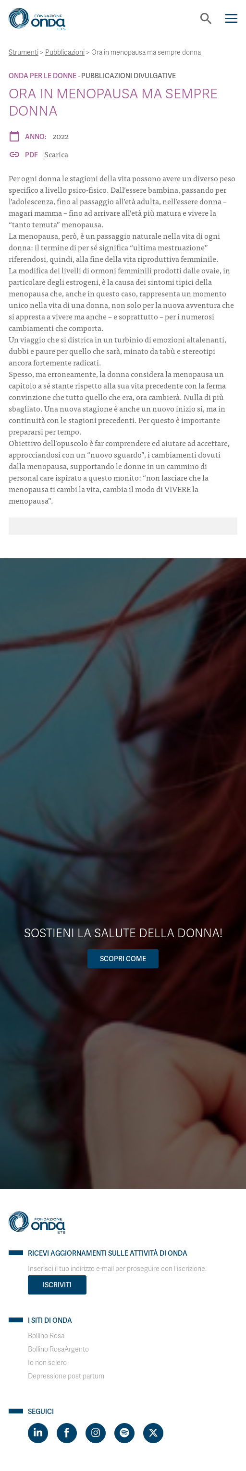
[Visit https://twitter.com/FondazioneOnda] (153, 1433)
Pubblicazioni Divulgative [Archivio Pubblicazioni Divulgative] (128, 75)
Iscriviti (57, 1285)
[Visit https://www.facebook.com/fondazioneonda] (66, 1433)
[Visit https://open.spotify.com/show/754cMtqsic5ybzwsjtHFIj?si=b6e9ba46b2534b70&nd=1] (124, 1433)
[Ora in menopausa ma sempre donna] (123, 526)
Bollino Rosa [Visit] (46, 1336)
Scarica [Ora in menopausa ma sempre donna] (56, 154)
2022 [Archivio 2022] (60, 135)
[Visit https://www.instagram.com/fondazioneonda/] (95, 1433)
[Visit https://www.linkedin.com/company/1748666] (38, 1433)
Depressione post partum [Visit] (66, 1376)
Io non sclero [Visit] (47, 1363)
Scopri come (123, 958)
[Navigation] (231, 18)
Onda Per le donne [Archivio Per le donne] (42, 75)
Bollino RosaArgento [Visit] (58, 1349)
